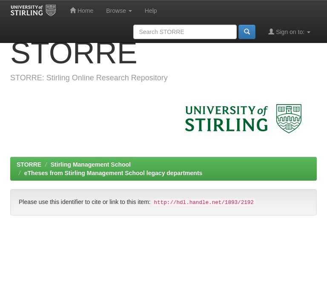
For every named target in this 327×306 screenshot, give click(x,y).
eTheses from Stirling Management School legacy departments (113, 173)
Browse (119, 10)
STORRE (29, 164)
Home (81, 10)
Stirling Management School (91, 164)
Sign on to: (289, 31)
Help (151, 10)
